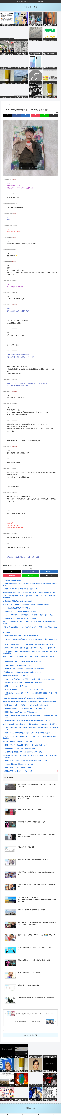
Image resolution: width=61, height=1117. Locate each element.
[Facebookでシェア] (16, 115)
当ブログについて (30, 1111)
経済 (30, 565)
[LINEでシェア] (44, 115)
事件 (15, 565)
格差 (23, 565)
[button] (53, 115)
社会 (26, 565)
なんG (5, 565)
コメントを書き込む (30, 1035)
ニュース (10, 565)
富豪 (19, 565)
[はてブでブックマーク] (25, 115)
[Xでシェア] (7, 115)
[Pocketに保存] (35, 115)
